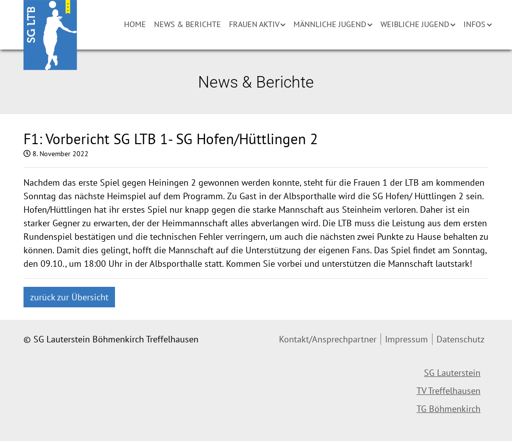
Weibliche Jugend (414, 24)
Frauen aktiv (254, 24)
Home (135, 24)
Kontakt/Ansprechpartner (327, 339)
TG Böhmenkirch (448, 408)
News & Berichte (187, 24)
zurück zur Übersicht (69, 297)
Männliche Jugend (330, 24)
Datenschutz (460, 339)
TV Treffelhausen (448, 390)
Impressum (406, 339)
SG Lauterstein (452, 372)
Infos (475, 24)
